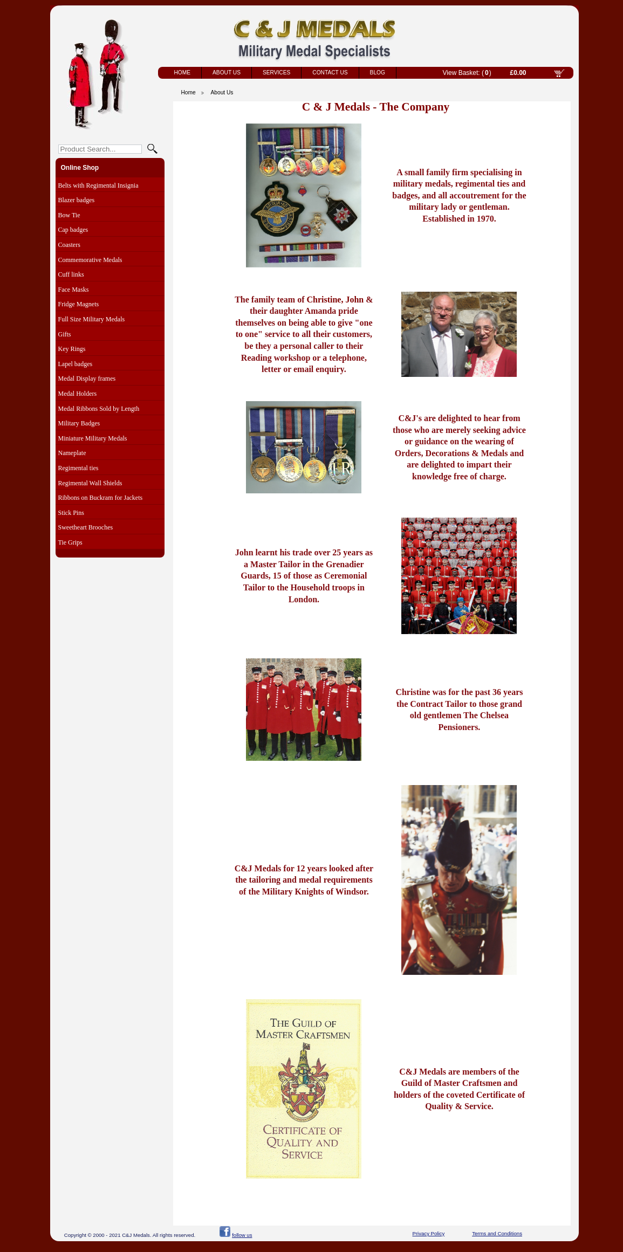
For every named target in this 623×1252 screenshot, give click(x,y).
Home (182, 72)
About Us (227, 72)
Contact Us (329, 72)
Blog (377, 72)
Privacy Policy (429, 1233)
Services (276, 72)
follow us (242, 1235)
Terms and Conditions (497, 1233)
